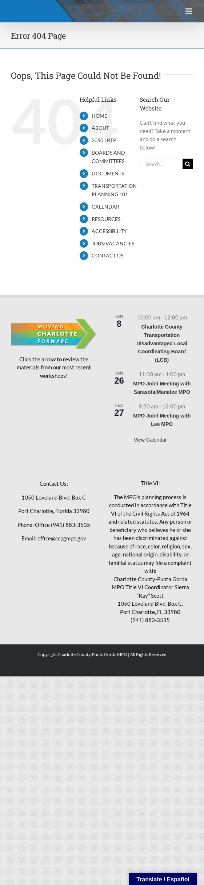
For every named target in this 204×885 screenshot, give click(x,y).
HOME (99, 116)
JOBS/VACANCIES (113, 243)
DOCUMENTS (108, 173)
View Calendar (150, 440)
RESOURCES (106, 219)
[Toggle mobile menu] (189, 11)
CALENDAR (105, 206)
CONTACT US (107, 255)
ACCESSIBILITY (109, 231)
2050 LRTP (104, 140)
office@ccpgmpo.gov (61, 538)
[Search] (188, 164)
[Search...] (161, 164)
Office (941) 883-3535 (62, 524)
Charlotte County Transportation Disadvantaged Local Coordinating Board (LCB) (161, 343)
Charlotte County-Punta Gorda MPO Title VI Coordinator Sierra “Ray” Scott (150, 587)
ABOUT (100, 128)
